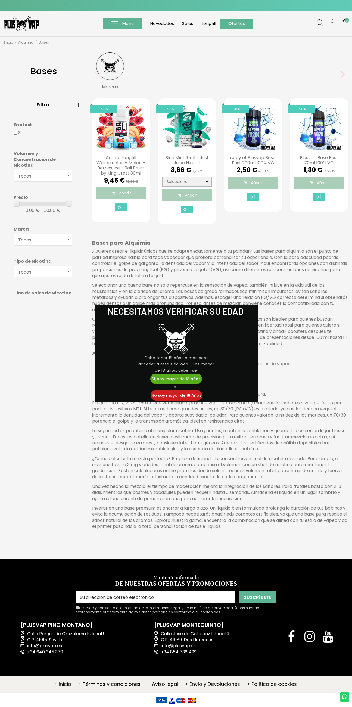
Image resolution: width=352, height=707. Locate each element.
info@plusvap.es (44, 646)
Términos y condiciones (112, 684)
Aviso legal (165, 684)
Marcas (110, 87)
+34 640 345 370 (45, 652)
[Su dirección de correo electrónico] (155, 597)
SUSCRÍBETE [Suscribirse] (258, 597)
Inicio (65, 684)
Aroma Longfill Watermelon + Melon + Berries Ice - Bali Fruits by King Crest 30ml (120, 165)
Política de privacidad (213, 608)
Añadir (121, 193)
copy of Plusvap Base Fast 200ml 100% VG (253, 160)
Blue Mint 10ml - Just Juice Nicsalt (187, 160)
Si (19, 132)
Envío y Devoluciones (214, 684)
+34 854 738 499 (179, 652)
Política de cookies (274, 684)
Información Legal (165, 608)
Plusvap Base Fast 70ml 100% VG (319, 160)
